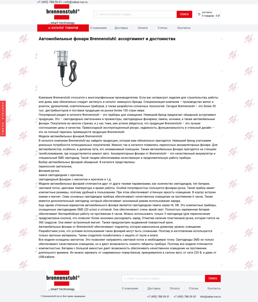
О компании (98, 28)
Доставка (121, 28)
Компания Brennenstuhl (54, 97)
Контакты (183, 28)
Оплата (142, 28)
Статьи (162, 28)
